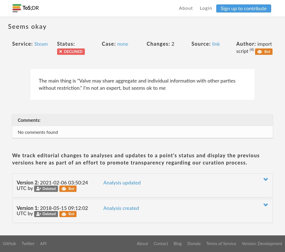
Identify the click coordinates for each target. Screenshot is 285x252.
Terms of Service (221, 243)
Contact (161, 243)
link (216, 44)
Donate (194, 243)
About (186, 8)
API (43, 243)
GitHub (9, 243)
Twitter (28, 243)
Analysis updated (122, 182)
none (122, 44)
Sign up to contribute (244, 8)
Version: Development (262, 243)
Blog (178, 243)
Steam (41, 44)
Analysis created (121, 208)
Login (206, 8)
